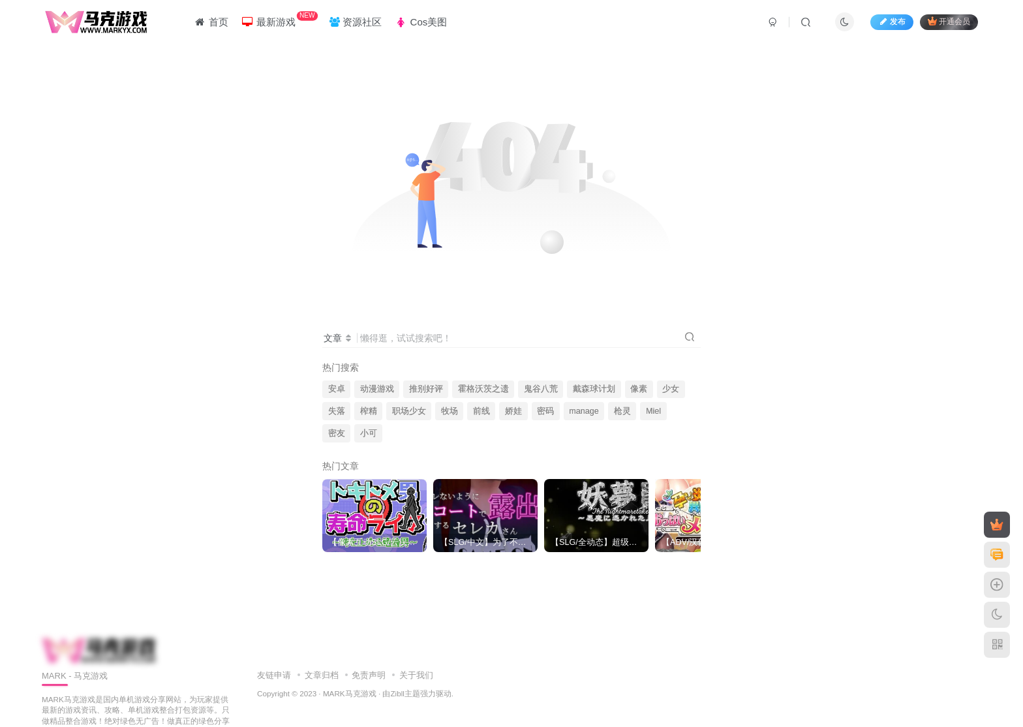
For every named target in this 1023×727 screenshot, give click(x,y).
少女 (670, 389)
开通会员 (949, 21)
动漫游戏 (377, 389)
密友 (336, 433)
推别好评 (426, 389)
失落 (336, 411)
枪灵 (622, 411)
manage (584, 411)
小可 (368, 433)
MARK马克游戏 (349, 693)
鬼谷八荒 (541, 389)
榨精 (368, 411)
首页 (210, 21)
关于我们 (416, 675)
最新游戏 (279, 19)
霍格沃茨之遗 (483, 389)
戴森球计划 (594, 389)
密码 (545, 411)
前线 (481, 411)
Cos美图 (421, 21)
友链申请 (274, 675)
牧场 (449, 411)
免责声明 (369, 675)
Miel (653, 411)
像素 (638, 389)
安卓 (336, 389)
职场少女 (409, 411)
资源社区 (355, 21)
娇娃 (513, 411)
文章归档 (322, 675)
